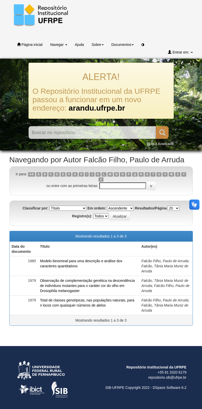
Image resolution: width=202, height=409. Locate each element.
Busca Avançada (160, 144)
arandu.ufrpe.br (97, 108)
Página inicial (30, 44)
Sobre (98, 45)
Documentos (122, 45)
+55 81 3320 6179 (172, 372)
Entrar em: (180, 52)
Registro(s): (82, 216)
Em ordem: (96, 208)
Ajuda (79, 45)
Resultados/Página (151, 208)
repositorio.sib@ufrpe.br (167, 377)
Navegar (58, 45)
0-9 (31, 174)
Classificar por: (36, 208)
